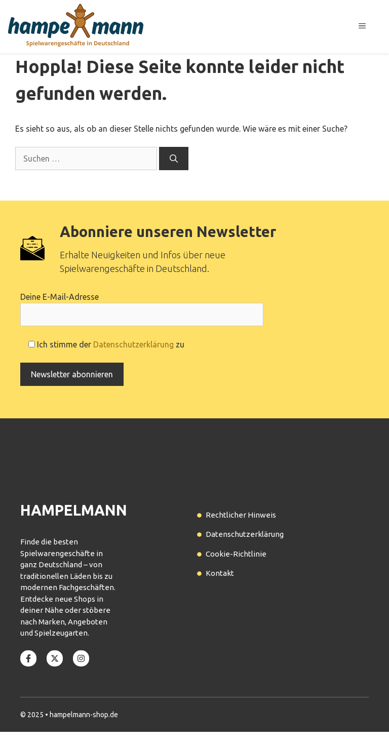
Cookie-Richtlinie (236, 554)
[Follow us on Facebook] (28, 658)
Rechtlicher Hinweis (241, 515)
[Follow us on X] (55, 658)
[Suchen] (173, 158)
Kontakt (220, 573)
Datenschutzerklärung (133, 344)
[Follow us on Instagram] (81, 658)
